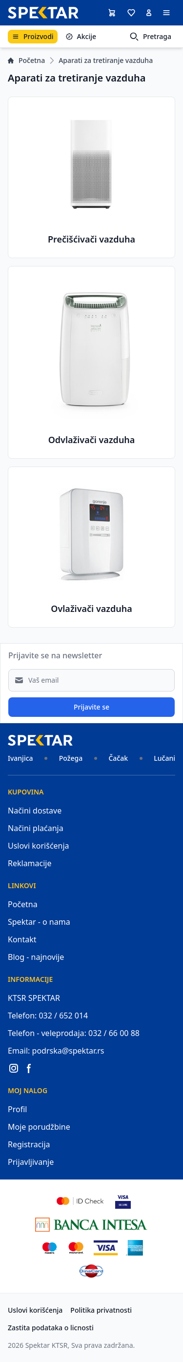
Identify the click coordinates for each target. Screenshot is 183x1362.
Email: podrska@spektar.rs (56, 1050)
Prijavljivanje (31, 1162)
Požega (70, 758)
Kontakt (22, 939)
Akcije (80, 36)
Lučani (164, 758)
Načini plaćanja (35, 828)
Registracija (29, 1144)
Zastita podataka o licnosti (51, 1327)
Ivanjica (20, 758)
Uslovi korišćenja (38, 845)
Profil (17, 1109)
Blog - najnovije (36, 957)
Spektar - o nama (39, 921)
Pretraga (150, 36)
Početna (26, 60)
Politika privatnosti (101, 1310)
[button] (131, 12)
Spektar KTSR (46, 1345)
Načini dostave (34, 810)
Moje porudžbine (39, 1126)
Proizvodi (33, 36)
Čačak (118, 758)
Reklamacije (30, 863)
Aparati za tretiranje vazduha (106, 60)
